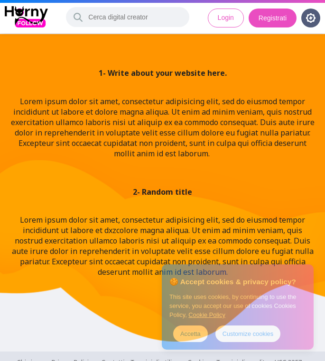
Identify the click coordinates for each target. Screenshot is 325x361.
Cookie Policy (206, 314)
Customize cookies (248, 333)
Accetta (190, 333)
